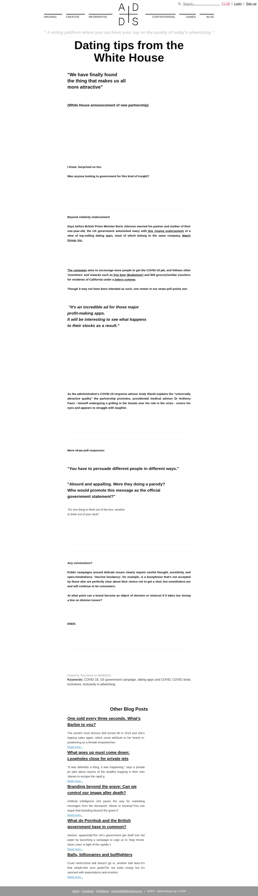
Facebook (88, 891)
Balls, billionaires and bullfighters (99, 854)
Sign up (251, 3)
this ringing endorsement (166, 231)
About (75, 891)
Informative (98, 16)
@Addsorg (102, 891)
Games (191, 16)
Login (238, 3)
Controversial (163, 16)
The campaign (77, 270)
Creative (72, 16)
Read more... (75, 747)
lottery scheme (124, 279)
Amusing (50, 16)
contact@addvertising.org (126, 891)
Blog (210, 16)
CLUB (226, 3)
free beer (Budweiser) (128, 274)
